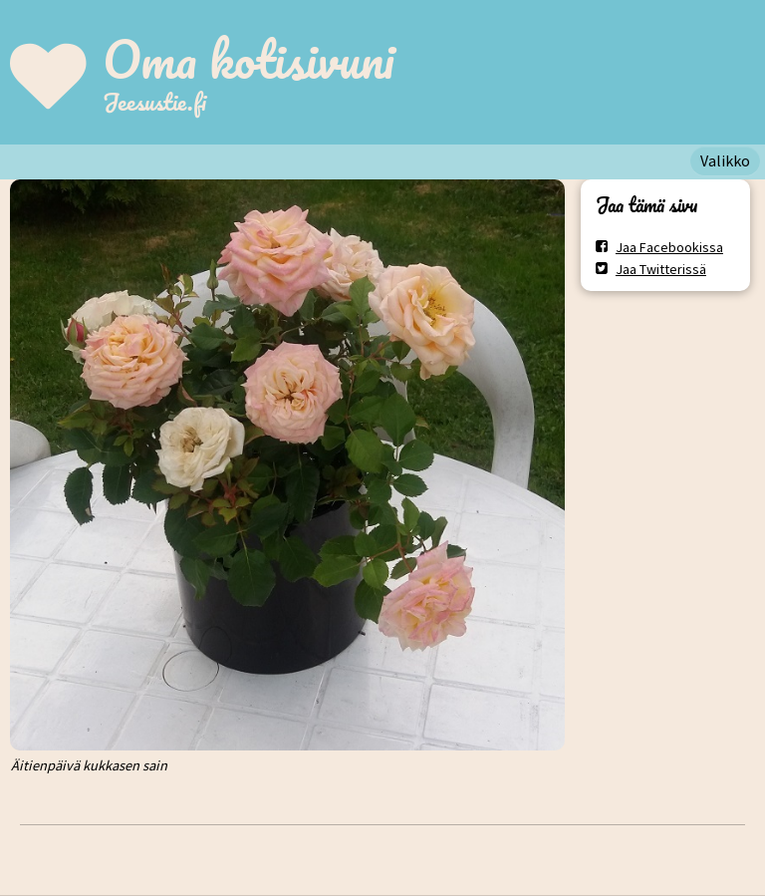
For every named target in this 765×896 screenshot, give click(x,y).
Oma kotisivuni (248, 59)
